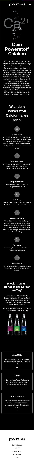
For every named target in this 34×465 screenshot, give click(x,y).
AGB (17, 457)
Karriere (17, 448)
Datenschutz (17, 451)
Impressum (17, 454)
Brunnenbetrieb (17, 445)
